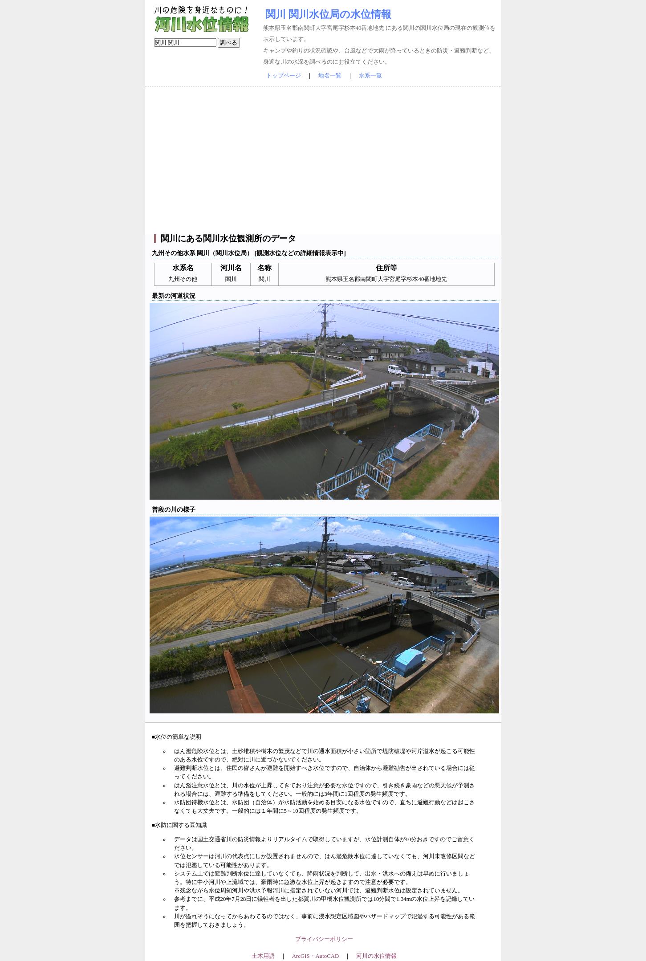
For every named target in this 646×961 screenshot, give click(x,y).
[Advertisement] (323, 160)
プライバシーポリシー (324, 939)
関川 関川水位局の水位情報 (328, 14)
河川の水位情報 (376, 956)
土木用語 (263, 956)
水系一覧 (370, 76)
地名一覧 (329, 76)
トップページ (283, 76)
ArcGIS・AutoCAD (315, 956)
